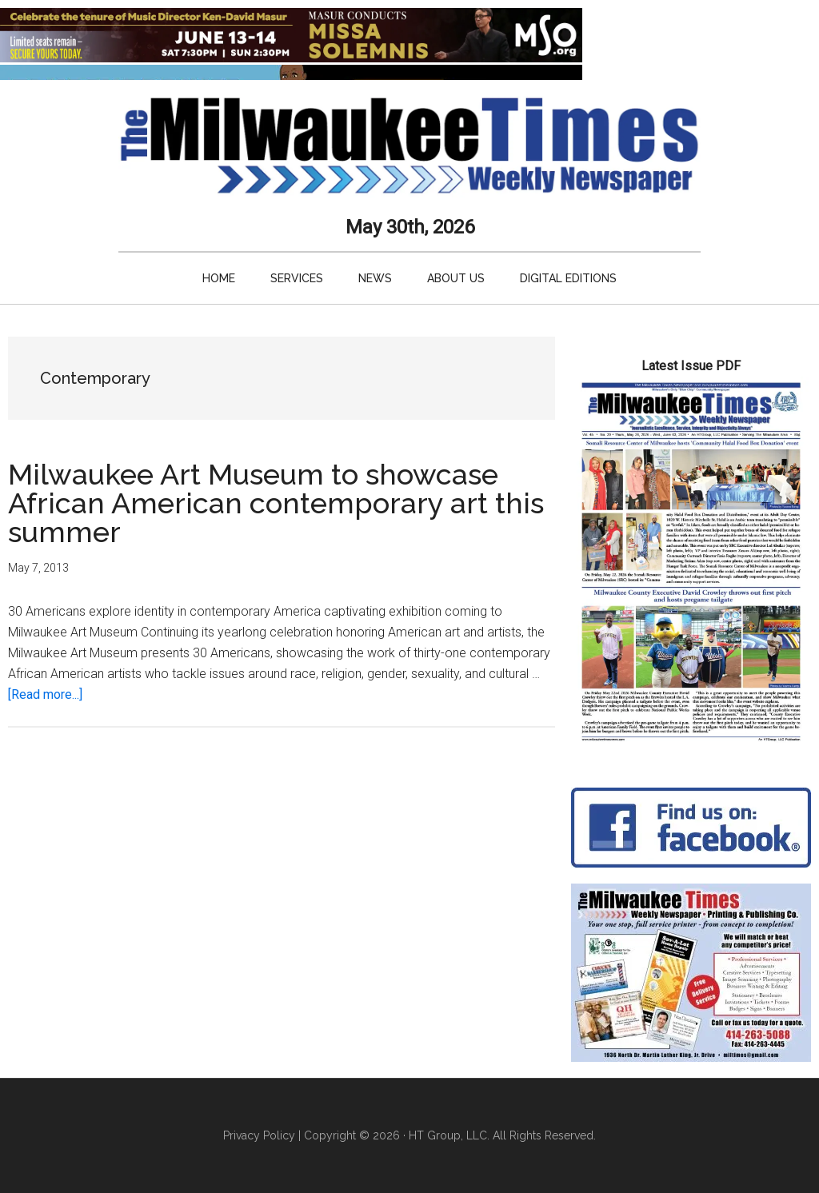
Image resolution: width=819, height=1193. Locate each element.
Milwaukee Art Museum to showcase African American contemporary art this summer (276, 503)
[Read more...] (45, 694)
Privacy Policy (259, 1135)
